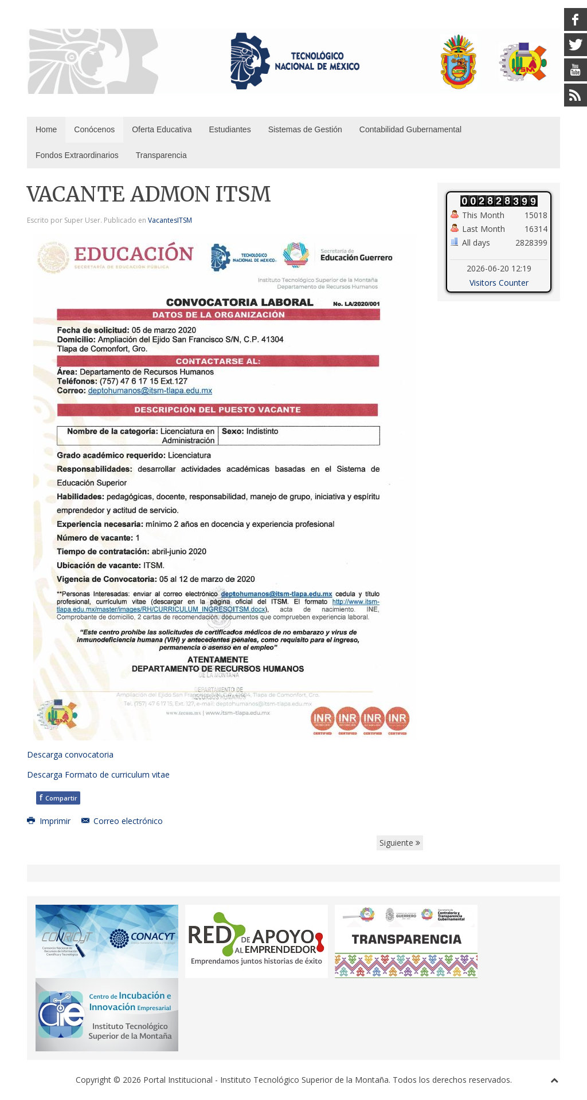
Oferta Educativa (161, 129)
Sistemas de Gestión (305, 129)
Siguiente (399, 842)
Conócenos (94, 129)
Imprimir (50, 820)
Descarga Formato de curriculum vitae (98, 774)
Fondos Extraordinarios (77, 155)
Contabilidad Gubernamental (410, 129)
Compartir (58, 797)
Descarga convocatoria (70, 754)
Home (46, 129)
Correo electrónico (122, 820)
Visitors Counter (499, 282)
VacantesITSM (170, 220)
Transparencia (161, 155)
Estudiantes (230, 129)
